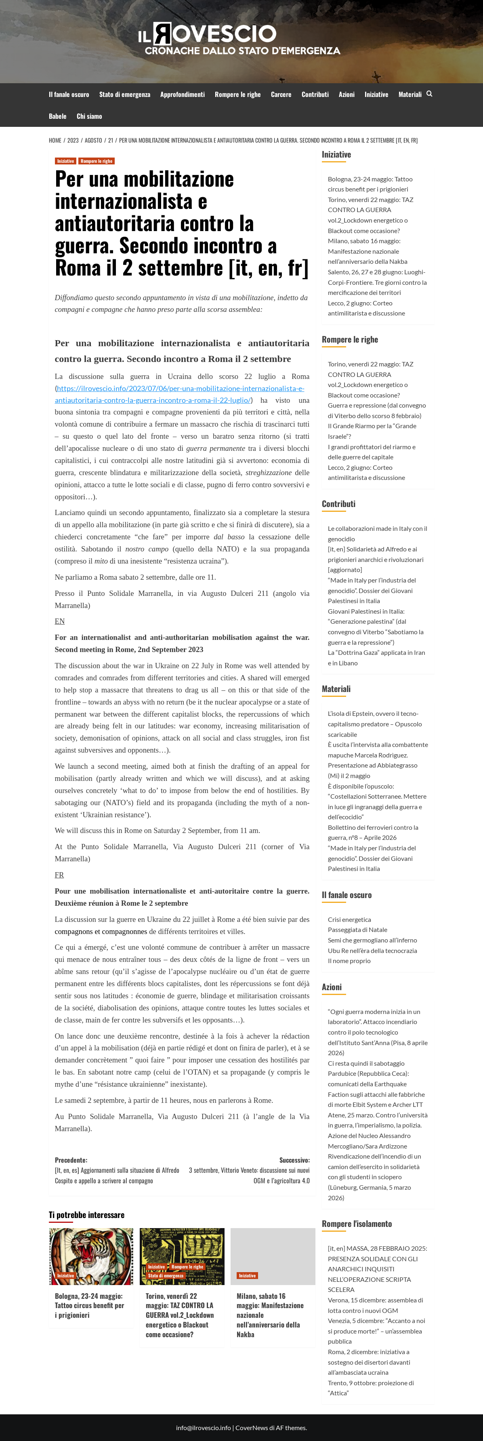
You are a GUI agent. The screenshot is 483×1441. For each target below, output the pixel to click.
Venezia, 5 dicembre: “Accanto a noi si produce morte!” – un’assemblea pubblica (376, 1331)
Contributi (315, 94)
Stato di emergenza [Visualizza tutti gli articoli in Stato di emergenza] (165, 1275)
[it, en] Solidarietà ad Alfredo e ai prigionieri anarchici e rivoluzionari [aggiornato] (376, 559)
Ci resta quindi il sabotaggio (366, 1063)
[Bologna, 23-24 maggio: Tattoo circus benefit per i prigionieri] (91, 1256)
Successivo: (246, 1170)
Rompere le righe (238, 94)
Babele (58, 116)
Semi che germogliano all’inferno (372, 940)
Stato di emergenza (124, 94)
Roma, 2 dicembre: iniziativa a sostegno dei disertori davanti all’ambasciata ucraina (369, 1362)
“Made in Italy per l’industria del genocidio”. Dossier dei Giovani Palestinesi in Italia (372, 590)
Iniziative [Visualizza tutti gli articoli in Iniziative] (65, 161)
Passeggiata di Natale (357, 929)
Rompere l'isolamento (357, 1223)
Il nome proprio (349, 960)
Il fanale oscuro (69, 94)
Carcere (281, 94)
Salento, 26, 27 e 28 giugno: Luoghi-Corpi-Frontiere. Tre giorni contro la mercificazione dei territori (377, 282)
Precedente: (119, 1170)
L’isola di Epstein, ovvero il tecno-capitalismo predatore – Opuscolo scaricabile (375, 723)
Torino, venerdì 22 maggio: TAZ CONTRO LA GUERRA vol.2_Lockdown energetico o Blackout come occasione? (180, 1315)
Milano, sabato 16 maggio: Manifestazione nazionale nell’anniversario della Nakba (367, 251)
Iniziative (376, 94)
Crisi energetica (349, 919)
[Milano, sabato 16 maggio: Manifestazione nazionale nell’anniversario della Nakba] (273, 1256)
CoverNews (251, 1427)
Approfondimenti (182, 94)
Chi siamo (89, 116)
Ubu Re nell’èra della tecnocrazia (372, 950)
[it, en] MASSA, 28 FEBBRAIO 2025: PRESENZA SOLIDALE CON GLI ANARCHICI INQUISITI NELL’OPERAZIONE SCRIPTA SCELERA (377, 1268)
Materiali (410, 94)
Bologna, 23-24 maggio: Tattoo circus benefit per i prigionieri (89, 1305)
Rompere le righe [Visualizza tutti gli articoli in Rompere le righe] (96, 161)
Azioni (347, 94)
